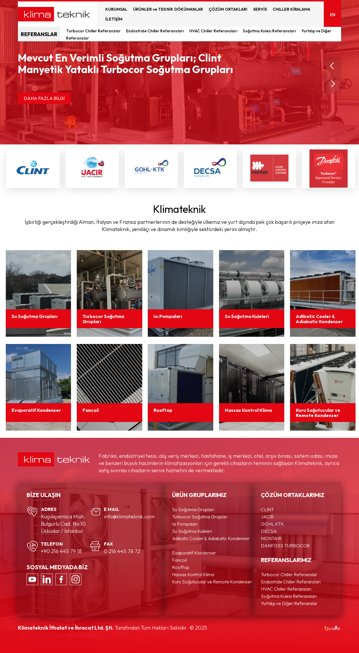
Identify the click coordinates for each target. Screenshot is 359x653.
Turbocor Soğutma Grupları (199, 517)
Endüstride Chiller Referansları (155, 31)
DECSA (269, 531)
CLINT (267, 509)
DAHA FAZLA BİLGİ (44, 98)
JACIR (267, 517)
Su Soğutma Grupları (193, 509)
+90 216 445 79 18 (61, 551)
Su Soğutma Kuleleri (192, 531)
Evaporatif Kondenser (194, 553)
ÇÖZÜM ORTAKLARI (228, 9)
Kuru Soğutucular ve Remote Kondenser (212, 582)
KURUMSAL (116, 9)
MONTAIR (271, 538)
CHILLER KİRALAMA (291, 9)
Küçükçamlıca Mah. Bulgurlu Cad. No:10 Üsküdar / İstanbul (63, 523)
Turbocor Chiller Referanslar (93, 31)
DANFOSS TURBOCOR (285, 545)
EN (332, 14)
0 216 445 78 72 (122, 551)
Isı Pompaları (185, 524)
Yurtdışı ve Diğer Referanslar (289, 603)
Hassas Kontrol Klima (193, 574)
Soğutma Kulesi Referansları (270, 31)
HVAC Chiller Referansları (213, 31)
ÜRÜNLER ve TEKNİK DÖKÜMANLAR (168, 9)
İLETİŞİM (113, 19)
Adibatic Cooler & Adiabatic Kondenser (211, 538)
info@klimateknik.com (129, 516)
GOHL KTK (272, 524)
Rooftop (180, 567)
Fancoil (179, 560)
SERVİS (260, 9)
